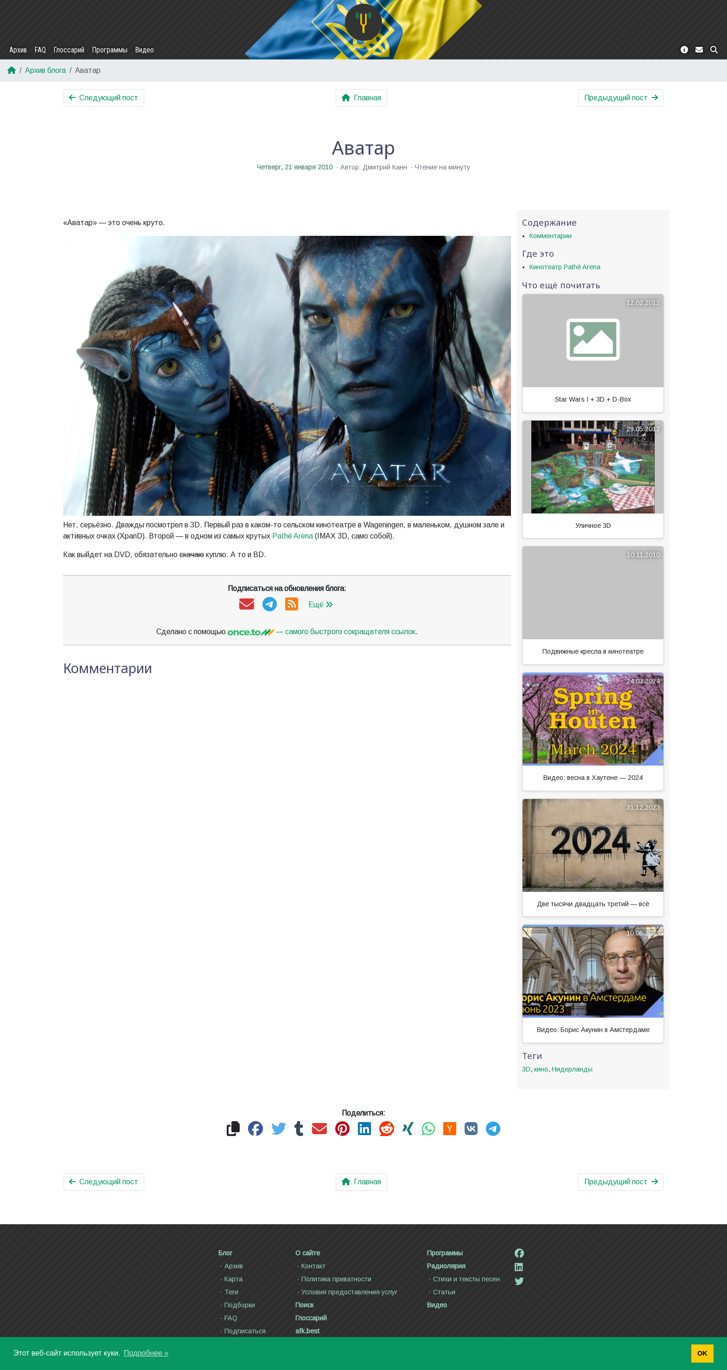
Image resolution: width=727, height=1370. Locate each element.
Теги (228, 1292)
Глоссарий (68, 49)
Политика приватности (333, 1279)
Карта (230, 1279)
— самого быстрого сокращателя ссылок (321, 632)
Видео (144, 49)
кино (541, 1069)
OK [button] (702, 1353)
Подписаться (242, 1331)
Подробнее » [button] (146, 1353)
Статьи (441, 1292)
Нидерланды (572, 1069)
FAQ (40, 49)
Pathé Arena (292, 536)
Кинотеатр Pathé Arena (564, 267)
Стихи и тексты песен (463, 1279)
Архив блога (45, 70)
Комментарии (550, 236)
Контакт (310, 1266)
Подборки (236, 1305)
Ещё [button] (320, 605)
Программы (110, 49)
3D (526, 1069)
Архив (18, 49)
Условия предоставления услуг (346, 1292)
